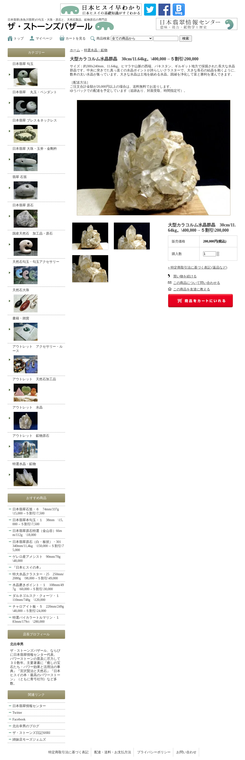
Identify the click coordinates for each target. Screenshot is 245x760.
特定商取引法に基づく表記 (68, 752)
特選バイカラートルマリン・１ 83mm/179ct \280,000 (37, 619)
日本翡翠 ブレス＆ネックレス (38, 131)
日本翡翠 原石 (38, 216)
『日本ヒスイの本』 (27, 567)
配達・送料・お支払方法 (112, 752)
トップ (19, 38)
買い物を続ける (185, 276)
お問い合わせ (186, 752)
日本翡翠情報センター (29, 706)
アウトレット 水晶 (38, 418)
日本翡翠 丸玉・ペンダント (38, 103)
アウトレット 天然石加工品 (38, 390)
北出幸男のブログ (25, 726)
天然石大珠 (38, 301)
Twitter (17, 712)
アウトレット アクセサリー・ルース (38, 359)
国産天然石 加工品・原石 (38, 244)
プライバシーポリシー (154, 752)
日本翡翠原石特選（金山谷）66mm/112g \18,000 (37, 533)
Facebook (18, 719)
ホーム (75, 50)
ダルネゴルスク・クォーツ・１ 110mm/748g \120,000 (37, 598)
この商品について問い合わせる (196, 283)
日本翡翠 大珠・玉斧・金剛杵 (38, 159)
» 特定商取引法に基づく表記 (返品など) (197, 267)
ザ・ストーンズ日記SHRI (31, 733)
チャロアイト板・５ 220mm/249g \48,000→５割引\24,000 (38, 608)
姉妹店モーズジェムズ (29, 739)
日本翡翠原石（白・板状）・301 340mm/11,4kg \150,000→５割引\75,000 (38, 546)
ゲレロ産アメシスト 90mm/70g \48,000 (38, 559)
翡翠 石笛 (38, 188)
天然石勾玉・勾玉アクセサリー (38, 272)
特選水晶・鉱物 (95, 50)
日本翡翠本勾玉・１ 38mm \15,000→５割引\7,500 (37, 522)
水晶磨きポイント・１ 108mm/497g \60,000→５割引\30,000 (38, 587)
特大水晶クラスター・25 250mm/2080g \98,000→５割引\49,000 (38, 576)
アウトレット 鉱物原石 (38, 446)
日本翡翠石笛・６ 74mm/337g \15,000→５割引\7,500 (37, 511)
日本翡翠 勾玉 (38, 74)
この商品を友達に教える (191, 289)
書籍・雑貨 (38, 329)
